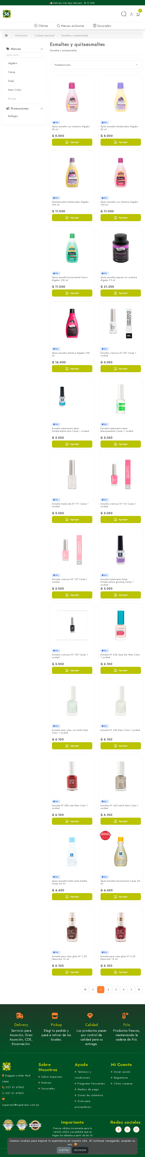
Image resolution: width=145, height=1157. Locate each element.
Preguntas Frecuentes (91, 1083)
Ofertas (41, 26)
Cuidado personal (44, 35)
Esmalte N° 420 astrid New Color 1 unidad (120, 807)
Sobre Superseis (51, 1077)
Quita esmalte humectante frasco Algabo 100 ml (70, 279)
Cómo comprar (123, 1083)
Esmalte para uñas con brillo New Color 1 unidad (70, 731)
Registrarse (121, 1078)
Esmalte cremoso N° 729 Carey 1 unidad (70, 656)
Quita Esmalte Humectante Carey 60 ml (120, 882)
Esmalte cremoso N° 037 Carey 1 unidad (118, 354)
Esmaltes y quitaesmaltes (75, 35)
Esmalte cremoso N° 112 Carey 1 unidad (118, 505)
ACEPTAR (64, 1150)
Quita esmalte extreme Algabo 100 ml (71, 354)
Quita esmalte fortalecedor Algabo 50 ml (119, 128)
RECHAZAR (80, 1150)
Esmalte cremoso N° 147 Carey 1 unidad (70, 581)
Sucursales (102, 26)
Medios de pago (88, 1089)
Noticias (46, 1083)
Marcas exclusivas (70, 26)
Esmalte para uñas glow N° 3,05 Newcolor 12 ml (69, 958)
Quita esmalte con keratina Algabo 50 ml (71, 128)
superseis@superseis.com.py (20, 1105)
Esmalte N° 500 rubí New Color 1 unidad (70, 807)
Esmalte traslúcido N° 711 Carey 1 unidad (70, 505)
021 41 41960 (15, 1087)
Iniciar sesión (122, 1072)
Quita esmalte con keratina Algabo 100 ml (119, 203)
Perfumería (21, 35)
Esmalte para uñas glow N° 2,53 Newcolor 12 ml (118, 958)
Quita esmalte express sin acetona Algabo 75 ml (119, 279)
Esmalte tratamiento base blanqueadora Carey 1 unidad (117, 430)
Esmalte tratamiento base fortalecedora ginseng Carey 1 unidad (117, 582)
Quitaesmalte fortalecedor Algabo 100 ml (70, 203)
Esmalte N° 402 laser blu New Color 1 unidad (120, 656)
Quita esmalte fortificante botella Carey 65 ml (69, 882)
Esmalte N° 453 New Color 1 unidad (120, 730)
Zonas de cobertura (90, 1095)
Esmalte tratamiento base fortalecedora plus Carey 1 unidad (70, 430)
